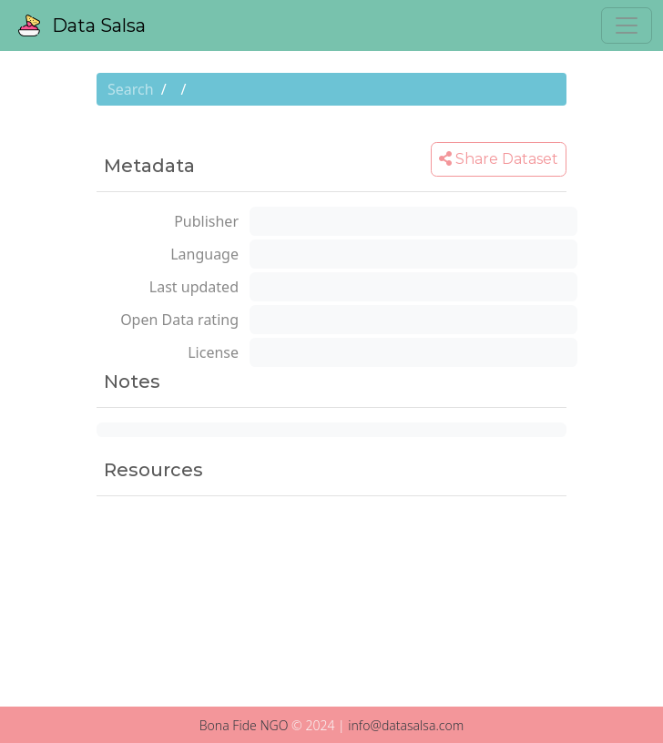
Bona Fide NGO (244, 725)
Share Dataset (498, 159)
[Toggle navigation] (626, 25)
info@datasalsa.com (406, 725)
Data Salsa (82, 25)
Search (130, 89)
